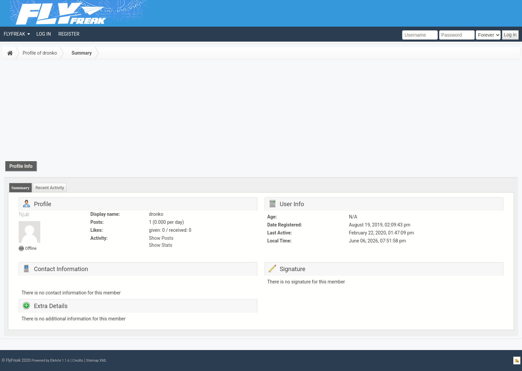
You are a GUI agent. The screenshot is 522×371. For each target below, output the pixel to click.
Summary (82, 53)
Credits (77, 360)
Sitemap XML (96, 360)
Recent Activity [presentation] (50, 187)
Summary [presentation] (20, 187)
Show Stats (160, 245)
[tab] (20, 187)
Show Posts (161, 238)
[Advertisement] (261, 111)
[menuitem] (16, 34)
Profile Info (21, 166)
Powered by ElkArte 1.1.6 (51, 360)
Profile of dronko (40, 53)
